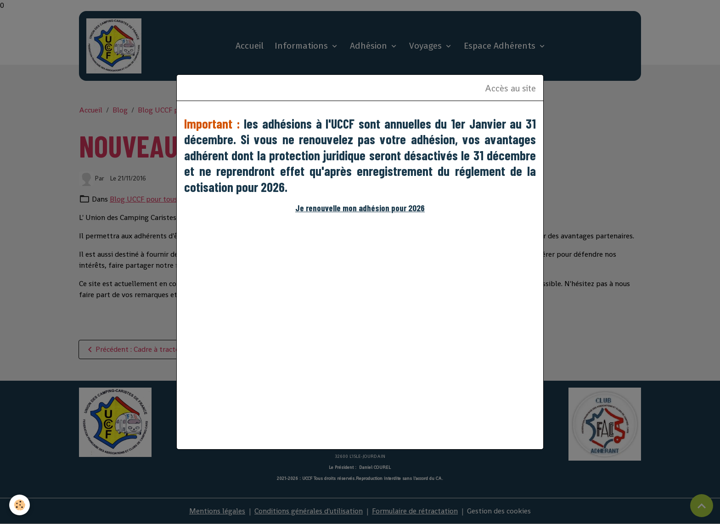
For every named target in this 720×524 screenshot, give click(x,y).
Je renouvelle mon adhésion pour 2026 (360, 208)
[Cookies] (19, 505)
